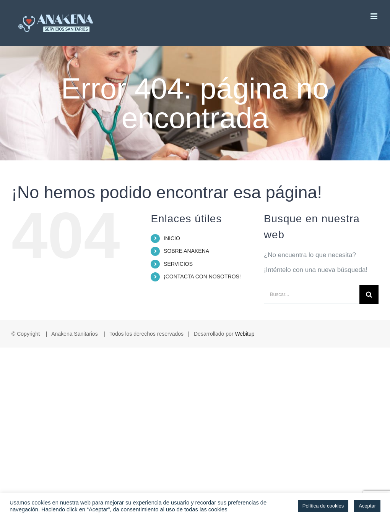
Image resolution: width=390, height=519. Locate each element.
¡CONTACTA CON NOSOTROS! (202, 276)
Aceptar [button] (367, 506)
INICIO (172, 238)
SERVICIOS (178, 264)
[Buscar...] (311, 294)
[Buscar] (369, 294)
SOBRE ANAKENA (186, 251)
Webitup (244, 334)
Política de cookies (323, 506)
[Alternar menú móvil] (374, 16)
